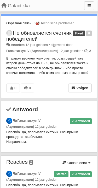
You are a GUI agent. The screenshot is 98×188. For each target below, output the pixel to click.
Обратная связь (18, 23)
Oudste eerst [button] (76, 163)
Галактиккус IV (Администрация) (32, 51)
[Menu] (89, 5)
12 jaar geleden (46, 126)
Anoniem (18, 45)
